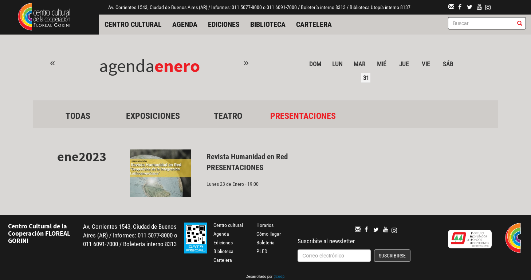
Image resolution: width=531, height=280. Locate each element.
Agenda (184, 24)
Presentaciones (303, 116)
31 (366, 77)
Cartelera (314, 24)
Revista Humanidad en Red (247, 156)
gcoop (279, 277)
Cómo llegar (268, 233)
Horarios (265, 225)
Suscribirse (392, 256)
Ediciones (224, 24)
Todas (78, 116)
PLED (261, 251)
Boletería (265, 242)
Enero (177, 66)
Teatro (228, 116)
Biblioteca (268, 24)
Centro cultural (133, 24)
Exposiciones (153, 116)
